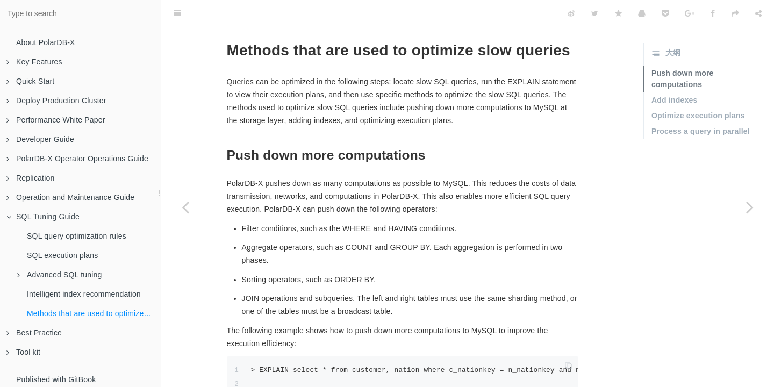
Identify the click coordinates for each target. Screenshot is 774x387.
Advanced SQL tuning (59, 274)
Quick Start (30, 81)
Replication (30, 178)
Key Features (34, 62)
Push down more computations (682, 52)
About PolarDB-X (45, 42)
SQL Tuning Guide (43, 216)
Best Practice (34, 332)
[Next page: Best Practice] (750, 207)
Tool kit (23, 352)
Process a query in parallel (700, 104)
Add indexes (674, 73)
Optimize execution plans (698, 88)
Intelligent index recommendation (84, 294)
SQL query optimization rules (76, 236)
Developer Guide (40, 139)
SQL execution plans (62, 255)
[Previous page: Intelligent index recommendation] (185, 207)
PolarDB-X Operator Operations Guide (77, 158)
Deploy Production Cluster (56, 100)
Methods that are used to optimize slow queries (94, 313)
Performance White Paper (55, 120)
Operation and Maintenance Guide (70, 197)
